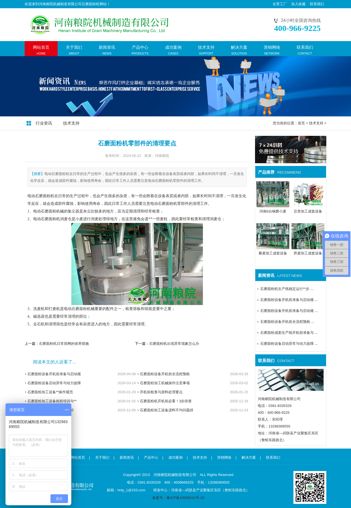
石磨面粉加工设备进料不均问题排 (166, 410)
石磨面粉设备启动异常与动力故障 (54, 383)
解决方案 (249, 457)
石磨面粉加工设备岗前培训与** (52, 401)
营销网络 (224, 457)
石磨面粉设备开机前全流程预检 (165, 374)
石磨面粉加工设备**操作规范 (50, 392)
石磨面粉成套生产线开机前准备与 (287, 333)
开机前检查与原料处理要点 (161, 392)
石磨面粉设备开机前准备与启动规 (54, 374)
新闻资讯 (127, 457)
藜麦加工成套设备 (273, 253)
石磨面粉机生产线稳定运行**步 (284, 289)
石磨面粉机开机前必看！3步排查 (166, 401)
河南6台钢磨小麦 (272, 211)
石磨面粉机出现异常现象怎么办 (174, 343)
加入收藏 (298, 4)
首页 (301, 123)
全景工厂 (280, 4)
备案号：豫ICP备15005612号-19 (178, 498)
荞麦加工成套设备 (308, 253)
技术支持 (71, 123)
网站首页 (78, 457)
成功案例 (175, 457)
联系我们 (317, 4)
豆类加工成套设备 (308, 211)
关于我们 (102, 457)
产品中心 (151, 457)
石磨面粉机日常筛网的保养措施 (64, 343)
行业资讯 (44, 123)
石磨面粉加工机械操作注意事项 (165, 383)
